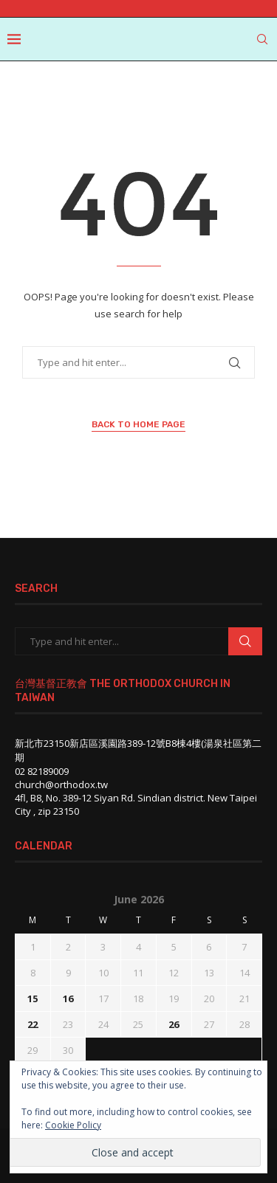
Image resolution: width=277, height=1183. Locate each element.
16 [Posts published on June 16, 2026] (68, 998)
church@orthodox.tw (61, 784)
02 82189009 (42, 771)
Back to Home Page (138, 424)
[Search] (262, 39)
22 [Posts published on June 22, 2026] (32, 1024)
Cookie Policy (73, 1125)
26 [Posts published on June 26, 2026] (173, 1024)
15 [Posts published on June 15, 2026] (32, 998)
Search (245, 641)
